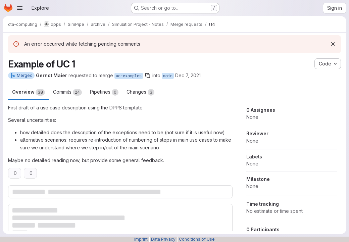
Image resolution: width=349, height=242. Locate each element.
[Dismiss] (333, 44)
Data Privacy (163, 239)
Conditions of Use (197, 239)
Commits (67, 92)
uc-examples (129, 76)
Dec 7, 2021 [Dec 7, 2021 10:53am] (188, 75)
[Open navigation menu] (19, 8)
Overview (28, 92)
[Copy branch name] (148, 75)
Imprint (141, 239)
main (167, 76)
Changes (140, 92)
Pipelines (104, 92)
